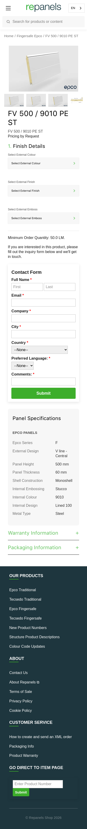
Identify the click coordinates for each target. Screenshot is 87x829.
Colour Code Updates (27, 646)
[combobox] (76, 8)
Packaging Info (21, 746)
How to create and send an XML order (40, 737)
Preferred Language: (30, 358)
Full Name (21, 280)
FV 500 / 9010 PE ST (61, 36)
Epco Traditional (22, 590)
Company (21, 311)
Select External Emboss (22, 209)
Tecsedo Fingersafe (25, 618)
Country (19, 343)
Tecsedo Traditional (25, 599)
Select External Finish (21, 182)
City (16, 327)
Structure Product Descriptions (34, 637)
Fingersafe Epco (29, 36)
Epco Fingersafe (22, 609)
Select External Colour (21, 154)
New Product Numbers (28, 628)
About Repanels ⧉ (24, 682)
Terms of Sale (20, 692)
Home (8, 36)
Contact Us (18, 673)
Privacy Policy (20, 701)
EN (73, 8)
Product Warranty (23, 755)
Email (17, 295)
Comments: (22, 374)
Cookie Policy (20, 711)
